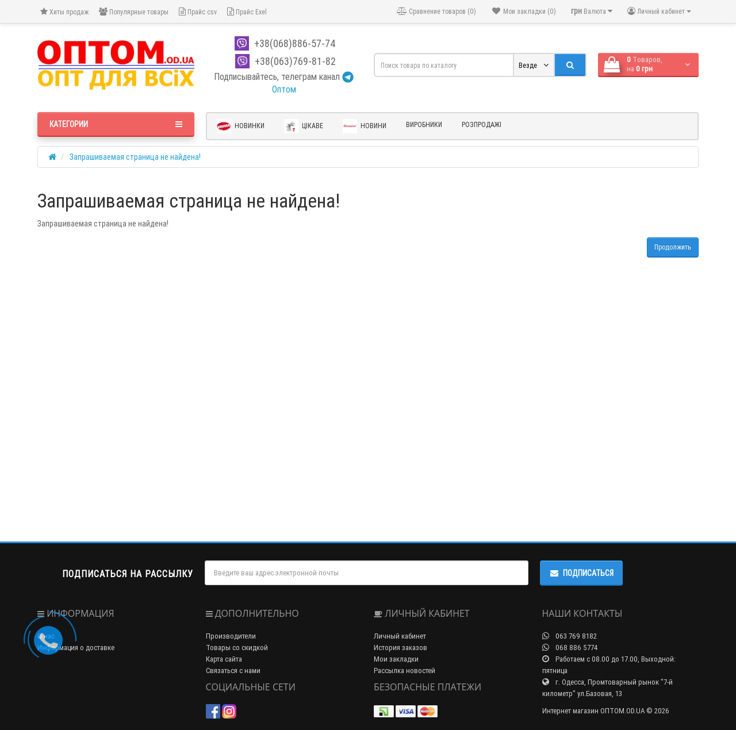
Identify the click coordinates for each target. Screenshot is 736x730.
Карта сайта (224, 659)
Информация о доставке (75, 647)
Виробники (424, 124)
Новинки (240, 126)
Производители (231, 636)
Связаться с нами (233, 670)
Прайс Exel (247, 11)
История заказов (400, 647)
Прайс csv (198, 11)
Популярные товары (133, 11)
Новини (364, 126)
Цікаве (303, 126)
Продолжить (672, 247)
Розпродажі (481, 124)
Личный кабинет (400, 636)
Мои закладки (396, 659)
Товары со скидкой (237, 647)
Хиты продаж (64, 11)
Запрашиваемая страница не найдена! (135, 157)
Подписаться (581, 573)
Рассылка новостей (404, 670)
